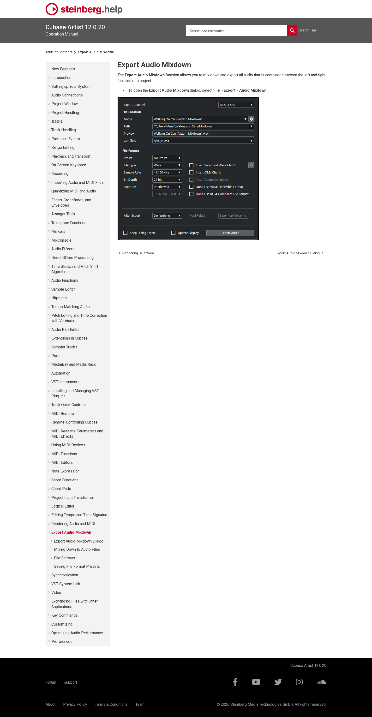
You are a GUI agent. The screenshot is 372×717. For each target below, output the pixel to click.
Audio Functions (64, 280)
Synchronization (64, 575)
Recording (59, 173)
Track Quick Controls (68, 404)
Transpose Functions (68, 223)
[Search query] (241, 30)
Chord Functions (64, 480)
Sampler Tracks (64, 347)
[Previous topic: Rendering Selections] (138, 253)
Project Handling (65, 112)
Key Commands (64, 615)
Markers (58, 231)
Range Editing (62, 147)
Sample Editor (63, 289)
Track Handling (63, 130)
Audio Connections (67, 95)
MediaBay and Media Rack (73, 364)
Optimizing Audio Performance (77, 633)
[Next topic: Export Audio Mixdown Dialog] (298, 253)
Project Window (64, 104)
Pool (55, 355)
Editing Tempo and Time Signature (79, 515)
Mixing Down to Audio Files (77, 549)
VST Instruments (65, 382)
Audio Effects (62, 249)
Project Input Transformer (72, 497)
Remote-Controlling (74, 422)
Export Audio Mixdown (96, 52)
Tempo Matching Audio (70, 307)
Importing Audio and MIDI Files (77, 182)
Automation (60, 373)
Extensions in (69, 338)
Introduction (61, 77)
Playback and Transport (70, 156)
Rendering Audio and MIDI (73, 523)
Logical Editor (62, 506)
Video (56, 592)
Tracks (56, 121)
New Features (63, 69)
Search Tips (308, 30)
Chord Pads (61, 488)
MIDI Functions (64, 454)
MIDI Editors (62, 462)
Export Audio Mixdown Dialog (78, 541)
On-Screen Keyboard (68, 165)
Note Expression (65, 471)
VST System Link (65, 584)
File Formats (64, 558)
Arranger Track (63, 214)
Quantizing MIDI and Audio (73, 191)
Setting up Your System (70, 86)
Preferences (61, 641)
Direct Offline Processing (72, 257)
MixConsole (61, 240)
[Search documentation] (292, 30)
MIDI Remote (62, 413)
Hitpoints (59, 298)
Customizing (61, 624)
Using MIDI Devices (68, 445)
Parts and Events (65, 139)
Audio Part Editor (65, 329)
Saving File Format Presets (77, 566)
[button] (49, 69)
